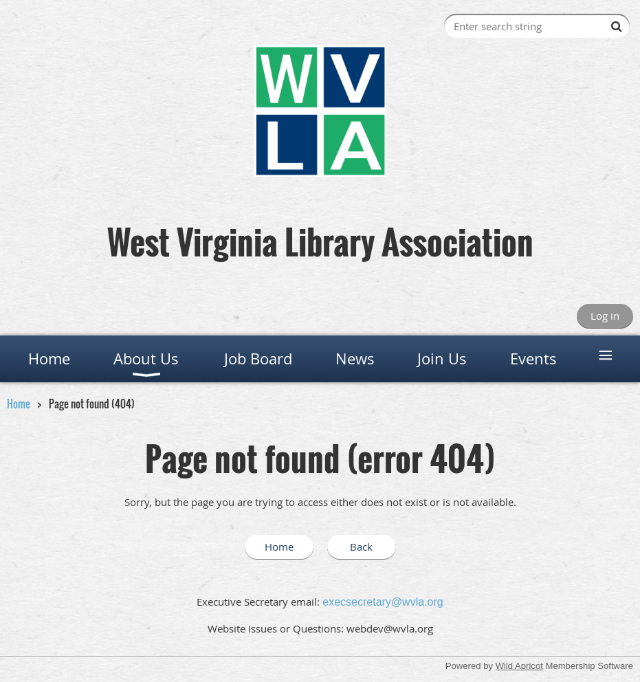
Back (361, 546)
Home (18, 403)
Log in (605, 315)
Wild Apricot (519, 666)
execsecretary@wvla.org (382, 602)
